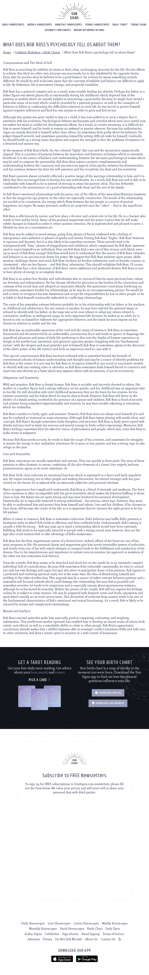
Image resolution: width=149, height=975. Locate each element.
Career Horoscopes (86, 923)
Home (7, 52)
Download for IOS (108, 692)
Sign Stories (70, 934)
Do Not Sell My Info (68, 939)
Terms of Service (113, 934)
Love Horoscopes (59, 923)
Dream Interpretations (89, 30)
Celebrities (52, 934)
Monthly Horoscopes (68, 24)
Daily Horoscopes (13, 24)
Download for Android (108, 703)
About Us (91, 939)
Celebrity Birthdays (58, 30)
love (34, 672)
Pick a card (39, 680)
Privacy (47, 939)
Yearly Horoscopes (97, 24)
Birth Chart (94, 928)
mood (42, 672)
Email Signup (91, 934)
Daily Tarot (120, 24)
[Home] (74, 11)
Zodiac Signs (139, 24)
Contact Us (108, 939)
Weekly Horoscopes (39, 24)
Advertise (33, 939)
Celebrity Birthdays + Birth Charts (37, 52)
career (59, 672)
